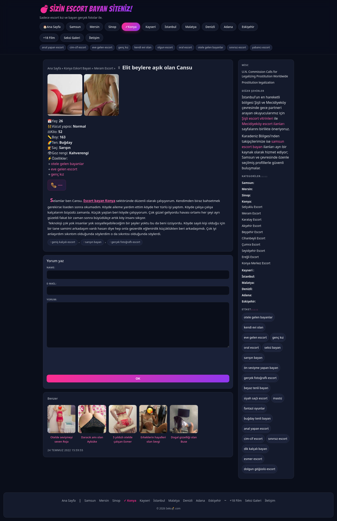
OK (138, 378)
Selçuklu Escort (252, 207)
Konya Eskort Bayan (77, 68)
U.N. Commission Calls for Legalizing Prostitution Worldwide (265, 74)
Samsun (75, 27)
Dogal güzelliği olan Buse (184, 439)
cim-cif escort (78, 47)
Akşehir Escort (251, 226)
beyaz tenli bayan (256, 388)
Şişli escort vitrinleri (257, 118)
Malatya (190, 27)
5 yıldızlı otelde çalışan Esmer (122, 439)
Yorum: (52, 299)
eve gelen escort (102, 47)
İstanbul (170, 27)
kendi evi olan (142, 47)
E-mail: (52, 283)
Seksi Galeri (72, 38)
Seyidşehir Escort (253, 251)
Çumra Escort (251, 244)
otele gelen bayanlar (210, 47)
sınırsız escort (237, 47)
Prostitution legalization (258, 82)
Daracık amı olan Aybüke (92, 439)
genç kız (123, 47)
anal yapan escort (53, 47)
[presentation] (79, 361)
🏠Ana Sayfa (52, 27)
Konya (132, 27)
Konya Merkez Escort (256, 263)
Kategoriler (255, 176)
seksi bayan (272, 347)
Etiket (250, 309)
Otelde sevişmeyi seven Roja (61, 439)
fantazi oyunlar (254, 408)
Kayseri (151, 27)
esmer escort (253, 459)
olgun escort (165, 47)
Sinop (112, 27)
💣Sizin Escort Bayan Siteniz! (86, 9)
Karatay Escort (251, 219)
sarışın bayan (93, 242)
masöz (277, 398)
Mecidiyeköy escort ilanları (263, 123)
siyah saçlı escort (256, 398)
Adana (228, 27)
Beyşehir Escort (252, 232)
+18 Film (49, 38)
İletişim (94, 38)
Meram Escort (103, 68)
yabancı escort (261, 47)
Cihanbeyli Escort (253, 238)
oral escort (185, 47)
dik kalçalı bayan (255, 449)
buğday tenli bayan (257, 418)
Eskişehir (248, 27)
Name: (51, 267)
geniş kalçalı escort (63, 242)
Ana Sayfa (54, 68)
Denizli (210, 27)
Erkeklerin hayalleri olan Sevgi (153, 439)
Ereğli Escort (250, 257)
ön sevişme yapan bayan (261, 368)
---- (60, 185)
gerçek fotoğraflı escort (125, 242)
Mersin (95, 27)
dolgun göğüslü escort (259, 469)
